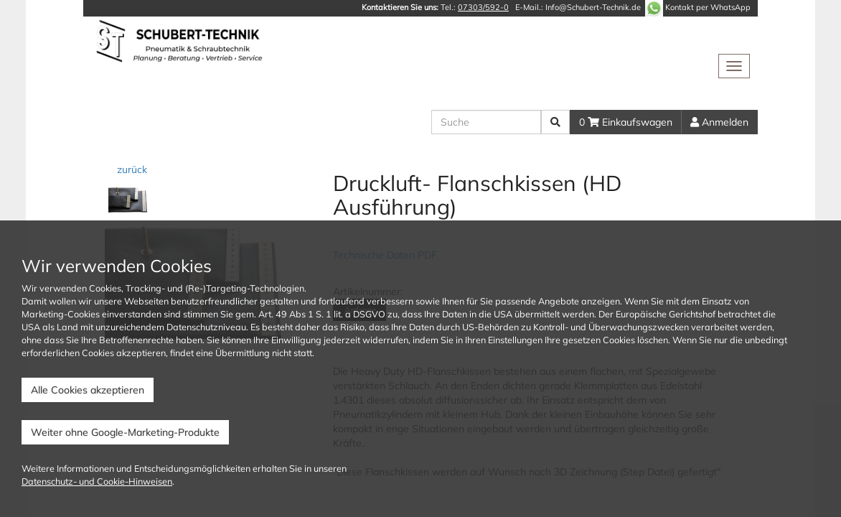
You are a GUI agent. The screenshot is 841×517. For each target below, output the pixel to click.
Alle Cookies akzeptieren (87, 389)
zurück (130, 169)
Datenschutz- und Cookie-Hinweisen (97, 481)
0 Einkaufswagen (625, 122)
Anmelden (719, 122)
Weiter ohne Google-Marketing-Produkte (125, 432)
